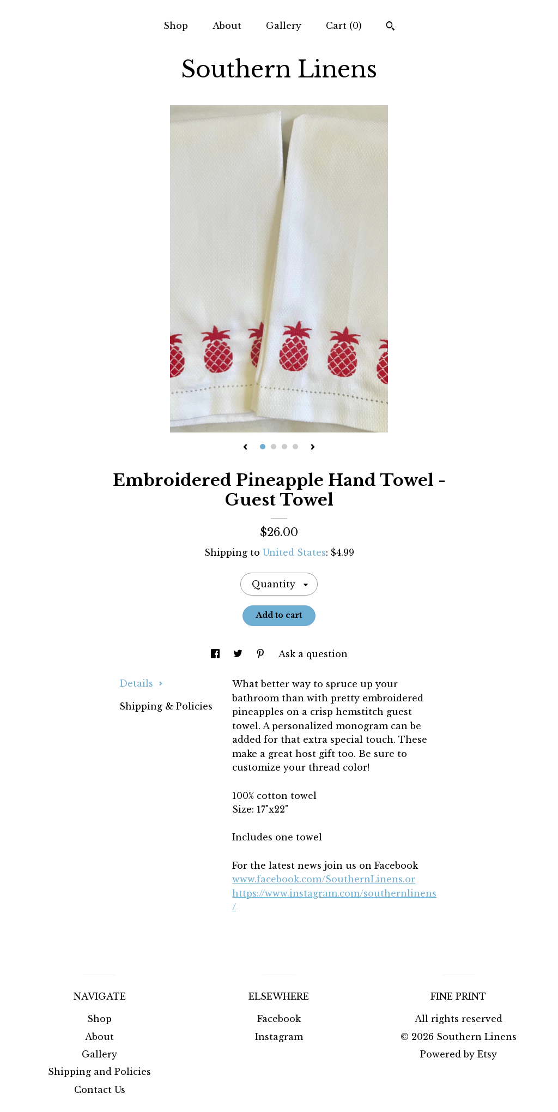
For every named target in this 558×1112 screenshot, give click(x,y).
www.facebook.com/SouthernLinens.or (323, 879)
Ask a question (313, 653)
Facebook (279, 1018)
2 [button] (273, 446)
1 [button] (262, 446)
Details (141, 683)
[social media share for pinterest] (262, 653)
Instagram (279, 1036)
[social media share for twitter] (239, 653)
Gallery (283, 25)
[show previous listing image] (245, 448)
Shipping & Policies (166, 706)
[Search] (390, 27)
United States (294, 552)
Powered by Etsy (458, 1054)
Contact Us (99, 1089)
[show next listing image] (313, 448)
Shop (175, 25)
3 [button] (284, 446)
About (227, 25)
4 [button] (295, 446)
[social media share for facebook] (216, 653)
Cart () (344, 25)
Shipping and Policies (99, 1071)
